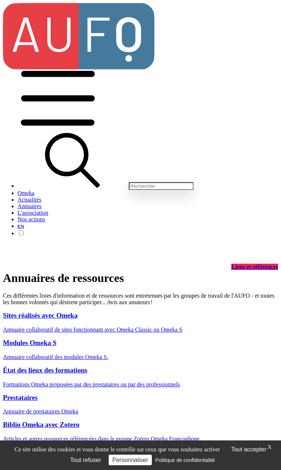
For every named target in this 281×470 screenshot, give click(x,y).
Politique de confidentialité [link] (185, 460)
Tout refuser (85, 460)
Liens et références (254, 267)
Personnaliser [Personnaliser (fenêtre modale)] (130, 460)
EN (21, 226)
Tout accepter (248, 449)
